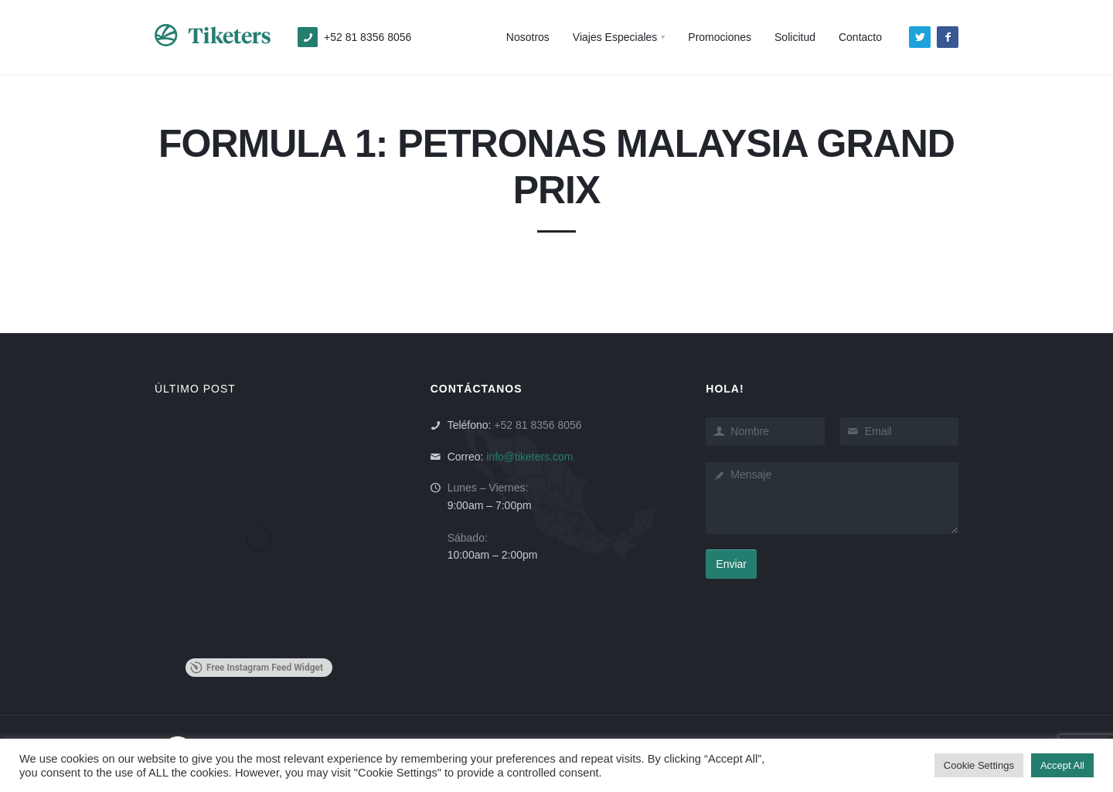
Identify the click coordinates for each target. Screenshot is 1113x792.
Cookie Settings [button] (979, 765)
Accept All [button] (1062, 765)
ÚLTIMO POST (195, 388)
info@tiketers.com (529, 456)
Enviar (731, 564)
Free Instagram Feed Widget (256, 667)
